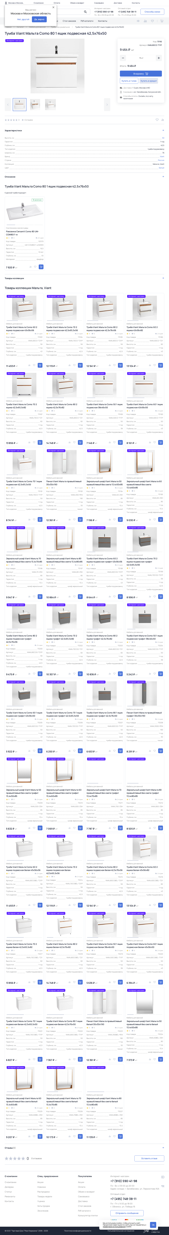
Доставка (118, 3)
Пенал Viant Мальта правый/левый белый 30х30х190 (104, 1023)
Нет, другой (23, 19)
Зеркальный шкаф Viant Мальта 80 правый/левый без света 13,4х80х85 (64, 560)
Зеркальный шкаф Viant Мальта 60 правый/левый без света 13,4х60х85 (144, 484)
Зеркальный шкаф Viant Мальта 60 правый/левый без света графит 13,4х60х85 (63, 792)
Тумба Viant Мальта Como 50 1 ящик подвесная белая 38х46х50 (105, 945)
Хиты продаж (43, 1205)
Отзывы (10, 1147)
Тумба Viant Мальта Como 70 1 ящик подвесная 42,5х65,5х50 (24, 483)
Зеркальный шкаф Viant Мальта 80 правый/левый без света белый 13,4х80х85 (104, 1101)
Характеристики (13, 130)
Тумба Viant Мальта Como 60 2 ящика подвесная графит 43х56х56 (104, 560)
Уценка (41, 1201)
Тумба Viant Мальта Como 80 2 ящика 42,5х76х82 (61, 406)
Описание (10, 176)
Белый (161, 167)
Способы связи (152, 11)
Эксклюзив (42, 1210)
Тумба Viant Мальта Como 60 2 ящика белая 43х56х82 (142, 868)
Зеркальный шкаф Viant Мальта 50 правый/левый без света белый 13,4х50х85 (144, 1024)
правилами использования (114, 1226)
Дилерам (9, 1186)
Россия (161, 160)
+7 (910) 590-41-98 (103, 11)
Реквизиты (10, 1196)
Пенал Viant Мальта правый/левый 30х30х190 (63, 483)
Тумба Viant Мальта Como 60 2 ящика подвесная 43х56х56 (21, 328)
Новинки (41, 1186)
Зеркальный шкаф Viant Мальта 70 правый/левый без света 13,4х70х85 (24, 560)
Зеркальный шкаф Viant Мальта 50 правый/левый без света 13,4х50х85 (105, 483)
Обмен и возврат (77, 3)
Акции (40, 1182)
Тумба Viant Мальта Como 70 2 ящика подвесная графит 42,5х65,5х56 (142, 561)
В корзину (141, 73)
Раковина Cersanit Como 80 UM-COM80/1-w (22, 233)
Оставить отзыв (149, 1158)
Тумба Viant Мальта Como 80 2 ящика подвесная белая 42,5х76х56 (105, 868)
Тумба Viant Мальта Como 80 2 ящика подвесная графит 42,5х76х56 (21, 638)
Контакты (136, 3)
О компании (39, 3)
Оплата (57, 3)
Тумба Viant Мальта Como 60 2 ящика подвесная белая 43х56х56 (23, 868)
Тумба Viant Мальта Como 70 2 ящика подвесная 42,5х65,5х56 (62, 328)
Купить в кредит (152, 80)
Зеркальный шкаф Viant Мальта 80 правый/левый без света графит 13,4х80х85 (144, 792)
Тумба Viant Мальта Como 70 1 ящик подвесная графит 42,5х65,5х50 (64, 714)
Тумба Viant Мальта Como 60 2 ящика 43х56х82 (142, 328)
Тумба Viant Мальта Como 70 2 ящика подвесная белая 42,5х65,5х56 (61, 869)
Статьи (8, 1191)
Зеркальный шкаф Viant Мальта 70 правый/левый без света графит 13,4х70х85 (104, 792)
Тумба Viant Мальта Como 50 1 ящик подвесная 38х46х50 (105, 406)
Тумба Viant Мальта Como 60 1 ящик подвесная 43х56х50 (145, 406)
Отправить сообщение (127, 1213)
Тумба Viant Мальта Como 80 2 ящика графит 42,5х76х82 (102, 637)
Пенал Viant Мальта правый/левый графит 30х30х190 (144, 714)
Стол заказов (69, 20)
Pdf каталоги (87, 20)
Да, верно (39, 19)
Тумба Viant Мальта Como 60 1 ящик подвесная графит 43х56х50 (24, 714)
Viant (162, 156)
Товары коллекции (14, 278)
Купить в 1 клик (130, 80)
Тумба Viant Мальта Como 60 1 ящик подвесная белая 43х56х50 (145, 945)
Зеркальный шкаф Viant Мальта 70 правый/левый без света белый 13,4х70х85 (63, 1101)
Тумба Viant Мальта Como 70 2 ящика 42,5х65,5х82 (21, 406)
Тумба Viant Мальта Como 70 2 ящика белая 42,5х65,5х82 (21, 945)
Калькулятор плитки (88, 1215)
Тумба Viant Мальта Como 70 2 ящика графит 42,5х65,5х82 (61, 637)
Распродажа (43, 1191)
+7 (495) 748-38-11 (127, 11)
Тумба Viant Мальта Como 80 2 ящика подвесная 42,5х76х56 (102, 328)
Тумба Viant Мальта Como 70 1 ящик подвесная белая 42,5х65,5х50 (24, 1023)
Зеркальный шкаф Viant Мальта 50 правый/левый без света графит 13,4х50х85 (23, 792)
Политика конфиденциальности (77, 1230)
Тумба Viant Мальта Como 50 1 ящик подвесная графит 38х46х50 (145, 637)
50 (163, 137)
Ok (153, 1224)
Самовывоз (99, 3)
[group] (57, 66)
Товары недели (44, 1196)
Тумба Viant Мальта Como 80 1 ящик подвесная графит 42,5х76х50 (105, 714)
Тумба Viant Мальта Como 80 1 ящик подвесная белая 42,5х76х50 (64, 1023)
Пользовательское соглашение (121, 1230)
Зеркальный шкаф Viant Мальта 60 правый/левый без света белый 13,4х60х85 (23, 1101)
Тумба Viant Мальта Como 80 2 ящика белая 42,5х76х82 (61, 945)
